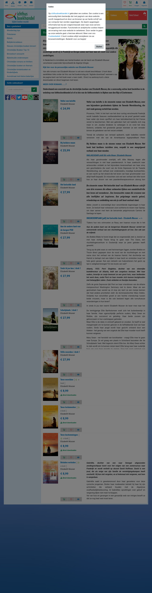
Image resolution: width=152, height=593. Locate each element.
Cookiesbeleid (54, 36)
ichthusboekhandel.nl (60, 13)
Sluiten (99, 47)
